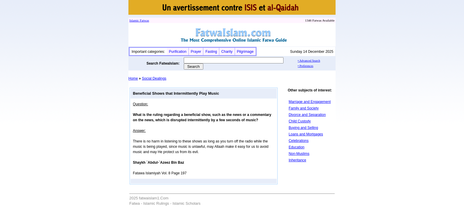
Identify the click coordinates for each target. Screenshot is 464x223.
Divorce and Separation (307, 115)
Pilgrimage (245, 52)
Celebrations (298, 141)
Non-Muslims (299, 154)
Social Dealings (154, 78)
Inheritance (297, 160)
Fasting (211, 52)
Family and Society (303, 108)
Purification (177, 52)
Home (133, 78)
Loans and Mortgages (306, 134)
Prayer (196, 52)
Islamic (134, 20)
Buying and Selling (303, 128)
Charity (227, 52)
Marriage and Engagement (310, 102)
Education (296, 147)
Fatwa (143, 20)
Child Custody (300, 121)
